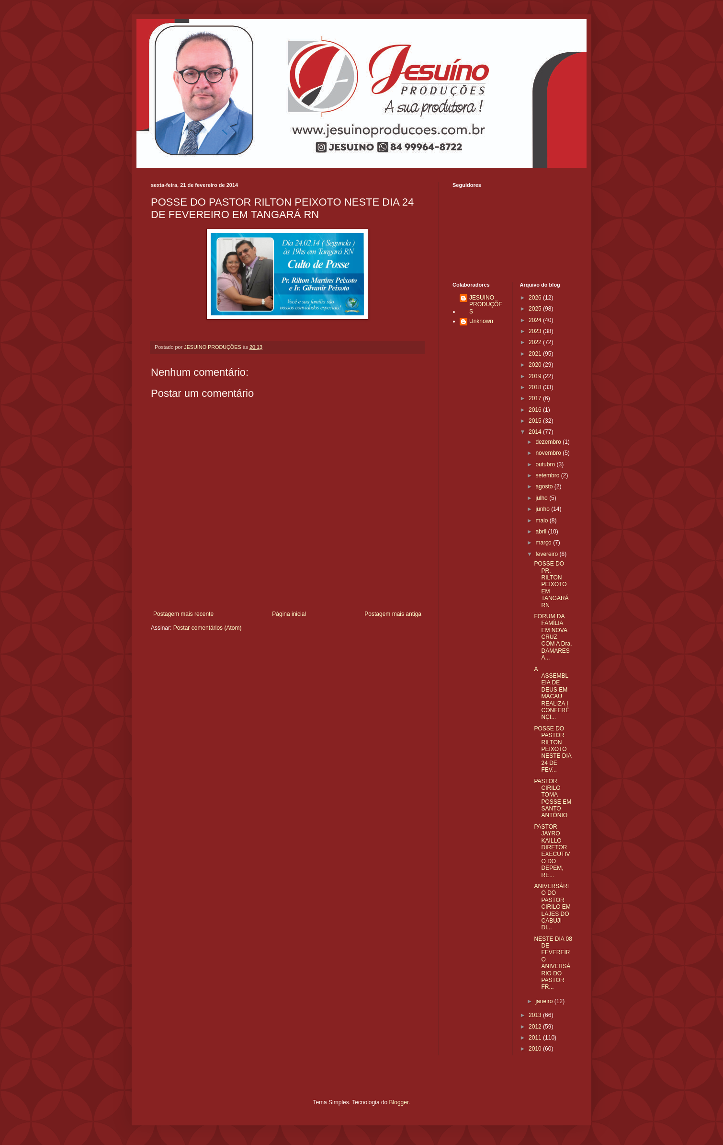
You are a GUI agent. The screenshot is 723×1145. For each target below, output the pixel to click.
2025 (536, 308)
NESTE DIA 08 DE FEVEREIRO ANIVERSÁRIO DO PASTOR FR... (553, 963)
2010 (536, 1048)
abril (541, 531)
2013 (536, 1015)
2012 (536, 1026)
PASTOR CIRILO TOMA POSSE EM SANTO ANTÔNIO (552, 798)
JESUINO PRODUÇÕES (485, 304)
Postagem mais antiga (392, 614)
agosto (544, 486)
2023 (536, 331)
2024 (536, 320)
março (544, 542)
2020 (536, 364)
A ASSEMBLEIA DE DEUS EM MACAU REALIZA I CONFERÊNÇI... (551, 693)
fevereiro (547, 554)
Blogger (399, 1102)
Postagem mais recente (183, 614)
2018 (536, 387)
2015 (536, 420)
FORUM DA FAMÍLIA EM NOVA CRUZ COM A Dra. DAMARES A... (553, 637)
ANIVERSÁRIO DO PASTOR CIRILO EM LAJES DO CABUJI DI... (552, 907)
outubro (545, 464)
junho (543, 509)
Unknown (481, 321)
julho (542, 498)
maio (542, 520)
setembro (548, 475)
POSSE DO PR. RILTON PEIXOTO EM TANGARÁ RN (551, 584)
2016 (536, 409)
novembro (549, 453)
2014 (536, 431)
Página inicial (289, 614)
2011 (536, 1037)
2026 (536, 297)
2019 (536, 376)
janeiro (544, 1001)
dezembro (549, 442)
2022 (536, 342)
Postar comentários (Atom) (207, 628)
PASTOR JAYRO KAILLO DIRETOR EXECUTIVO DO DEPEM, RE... (552, 851)
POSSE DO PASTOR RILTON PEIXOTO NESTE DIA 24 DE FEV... (552, 749)
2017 (536, 398)
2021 (536, 353)
